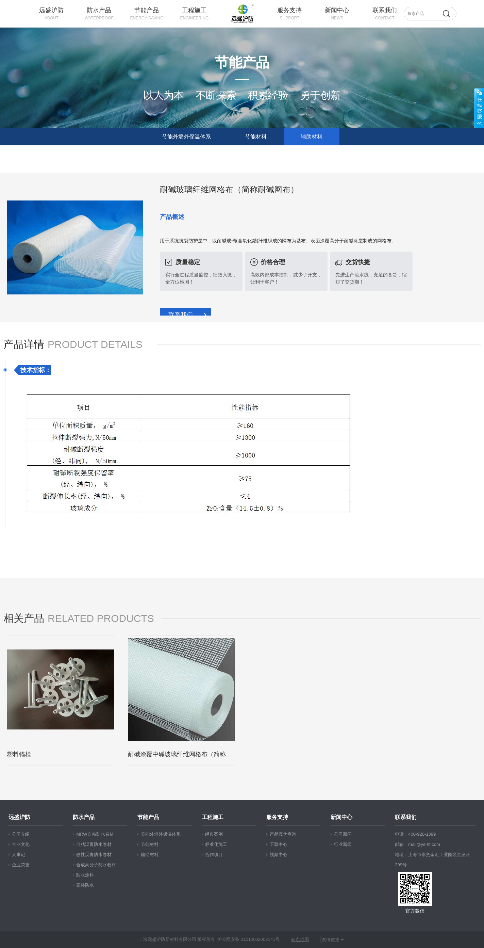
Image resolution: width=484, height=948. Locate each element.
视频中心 (278, 854)
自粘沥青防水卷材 (94, 844)
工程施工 (212, 817)
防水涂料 (85, 875)
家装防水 (85, 885)
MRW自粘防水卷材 (95, 834)
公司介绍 (21, 834)
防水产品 (84, 817)
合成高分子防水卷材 (96, 864)
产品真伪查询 (283, 834)
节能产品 (148, 817)
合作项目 (214, 854)
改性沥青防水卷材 (94, 854)
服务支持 (277, 817)
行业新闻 (343, 844)
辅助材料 (311, 137)
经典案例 (214, 834)
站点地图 (300, 939)
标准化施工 (216, 844)
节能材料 (256, 137)
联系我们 (180, 314)
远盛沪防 (19, 817)
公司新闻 (343, 834)
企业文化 (21, 844)
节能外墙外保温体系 (186, 137)
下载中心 (278, 844)
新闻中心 (341, 817)
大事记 (18, 854)
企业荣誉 (21, 864)
